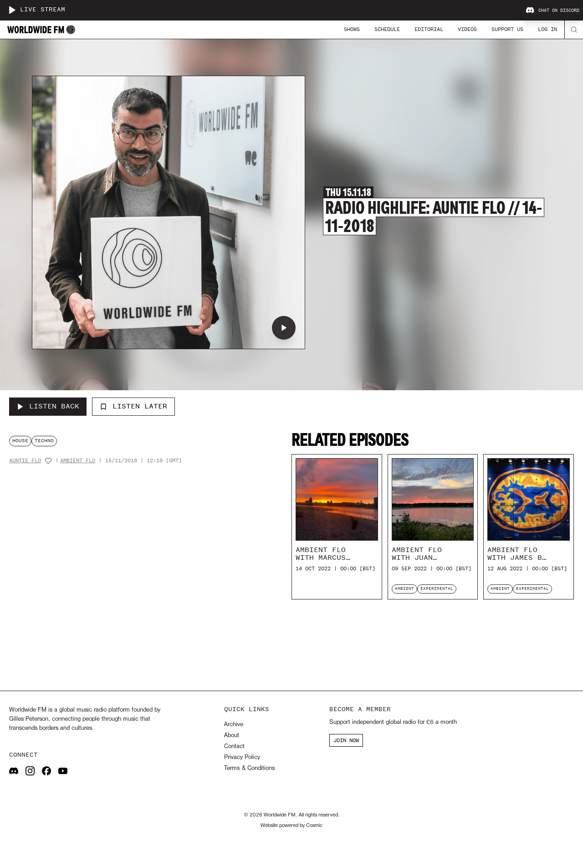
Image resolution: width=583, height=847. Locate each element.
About (231, 735)
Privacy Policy (242, 757)
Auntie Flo (25, 461)
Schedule (387, 29)
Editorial (428, 29)
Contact (234, 746)
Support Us (507, 29)
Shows (352, 29)
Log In (547, 29)
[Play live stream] (11, 10)
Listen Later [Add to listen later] (133, 406)
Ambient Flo (77, 461)
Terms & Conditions (249, 768)
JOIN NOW (346, 740)
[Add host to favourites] (48, 461)
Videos (467, 29)
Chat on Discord (552, 10)
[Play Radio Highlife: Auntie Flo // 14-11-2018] (284, 328)
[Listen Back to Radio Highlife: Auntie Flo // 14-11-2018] (48, 407)
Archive (233, 724)
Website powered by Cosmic (291, 825)
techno (44, 441)
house (20, 441)
